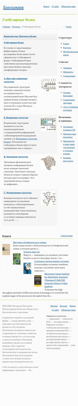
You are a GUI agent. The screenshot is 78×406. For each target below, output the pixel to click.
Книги (46, 6)
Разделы (16, 26)
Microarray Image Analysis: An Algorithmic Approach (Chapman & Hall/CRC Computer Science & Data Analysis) (57, 280)
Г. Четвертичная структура (17, 192)
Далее (68, 26)
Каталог (64, 306)
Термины (67, 68)
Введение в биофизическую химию (29, 242)
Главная (6, 26)
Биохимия (13, 7)
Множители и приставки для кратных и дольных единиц (69, 147)
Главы (66, 43)
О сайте (55, 6)
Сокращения (69, 76)
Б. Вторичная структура (16, 117)
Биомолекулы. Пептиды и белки (20, 36)
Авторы (54, 306)
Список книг (67, 235)
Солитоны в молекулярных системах (51, 261)
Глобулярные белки (14, 42)
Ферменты (68, 72)
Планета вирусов (31, 251)
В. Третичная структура (16, 156)
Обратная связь (68, 6)
